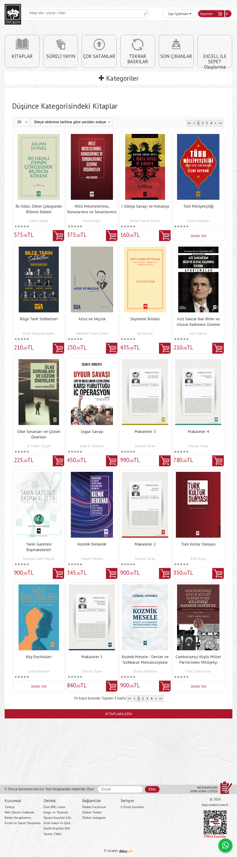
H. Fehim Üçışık (39, 446)
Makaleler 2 (145, 544)
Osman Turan (145, 446)
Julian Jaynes (38, 220)
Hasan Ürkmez (92, 558)
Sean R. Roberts (92, 446)
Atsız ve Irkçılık (92, 318)
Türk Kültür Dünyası (198, 544)
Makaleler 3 (145, 431)
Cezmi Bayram (198, 220)
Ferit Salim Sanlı (198, 671)
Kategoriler (119, 78)
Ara (145, 14)
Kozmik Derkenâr (91, 544)
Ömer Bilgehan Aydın (39, 333)
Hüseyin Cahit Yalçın (38, 558)
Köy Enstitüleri (39, 656)
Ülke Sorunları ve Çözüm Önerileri (38, 434)
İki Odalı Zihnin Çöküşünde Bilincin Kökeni (39, 208)
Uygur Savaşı (92, 431)
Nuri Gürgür (92, 220)
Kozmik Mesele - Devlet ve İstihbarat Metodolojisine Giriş (145, 662)
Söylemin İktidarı (145, 318)
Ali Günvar (145, 333)
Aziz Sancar (198, 333)
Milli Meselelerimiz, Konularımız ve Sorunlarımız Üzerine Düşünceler (92, 211)
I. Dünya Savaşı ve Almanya (145, 206)
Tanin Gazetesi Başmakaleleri (38, 546)
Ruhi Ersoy (198, 558)
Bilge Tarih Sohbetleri (39, 318)
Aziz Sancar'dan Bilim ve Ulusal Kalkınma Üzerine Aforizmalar (198, 324)
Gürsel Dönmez (145, 671)
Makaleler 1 (92, 656)
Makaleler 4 (198, 431)
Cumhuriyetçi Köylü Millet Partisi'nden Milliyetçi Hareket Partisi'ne (198, 662)
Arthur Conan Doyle (145, 220)
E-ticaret (111, 850)
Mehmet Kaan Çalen (92, 333)
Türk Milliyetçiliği (198, 206)
